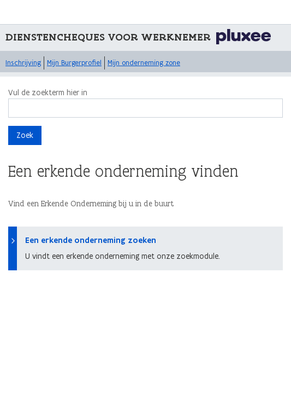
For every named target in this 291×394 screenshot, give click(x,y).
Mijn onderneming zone (144, 62)
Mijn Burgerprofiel (74, 62)
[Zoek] (145, 108)
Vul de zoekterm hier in (47, 92)
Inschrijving (23, 62)
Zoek (24, 135)
